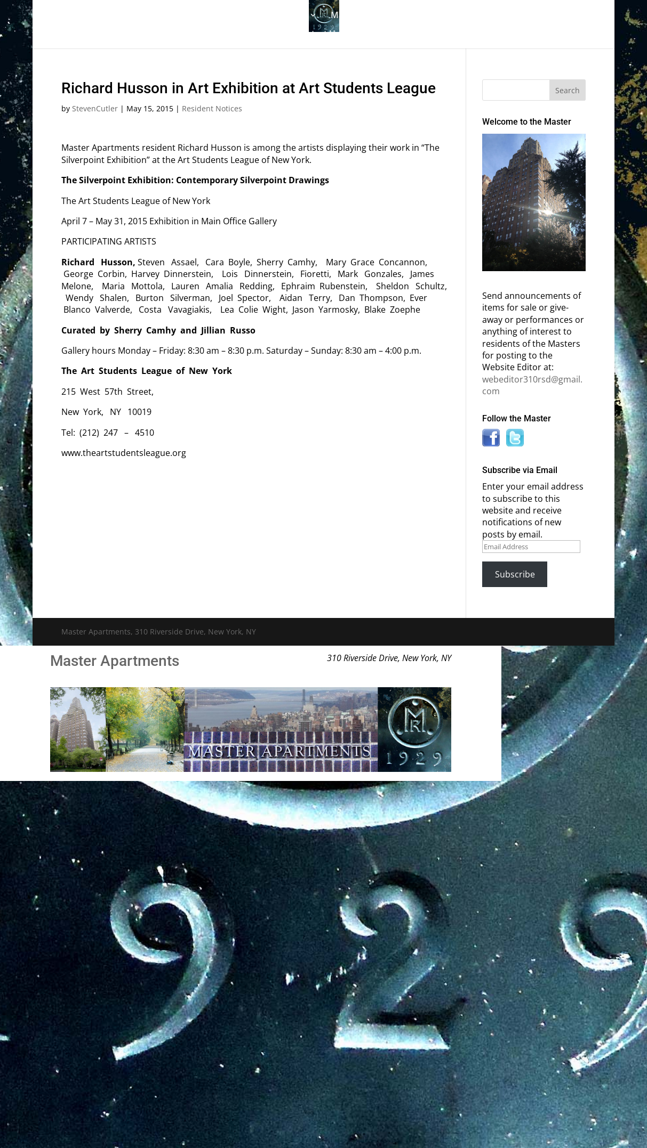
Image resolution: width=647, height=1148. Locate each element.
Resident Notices (212, 108)
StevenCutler (95, 108)
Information (458, 16)
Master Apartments (114, 661)
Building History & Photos (254, 16)
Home (105, 16)
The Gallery (154, 16)
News (518, 16)
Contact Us (317, 34)
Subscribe (515, 574)
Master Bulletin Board (375, 16)
